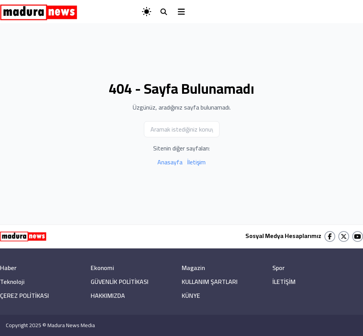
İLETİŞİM (283, 281)
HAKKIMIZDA (108, 295)
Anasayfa (169, 162)
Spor (278, 267)
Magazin (193, 267)
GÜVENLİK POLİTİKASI (120, 281)
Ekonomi (102, 267)
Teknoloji (12, 281)
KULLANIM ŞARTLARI (210, 281)
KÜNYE (191, 295)
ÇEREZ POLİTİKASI (24, 295)
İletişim (196, 162)
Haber (8, 267)
